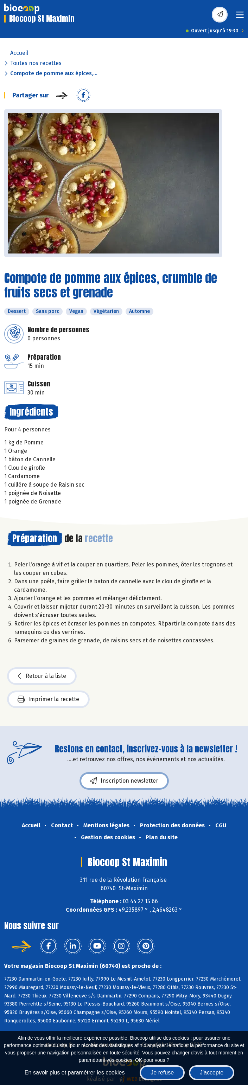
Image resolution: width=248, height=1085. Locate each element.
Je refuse (162, 1073)
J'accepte (211, 1073)
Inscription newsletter (124, 780)
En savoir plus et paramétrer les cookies (75, 1073)
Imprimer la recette (48, 699)
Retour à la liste (42, 676)
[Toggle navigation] (240, 17)
